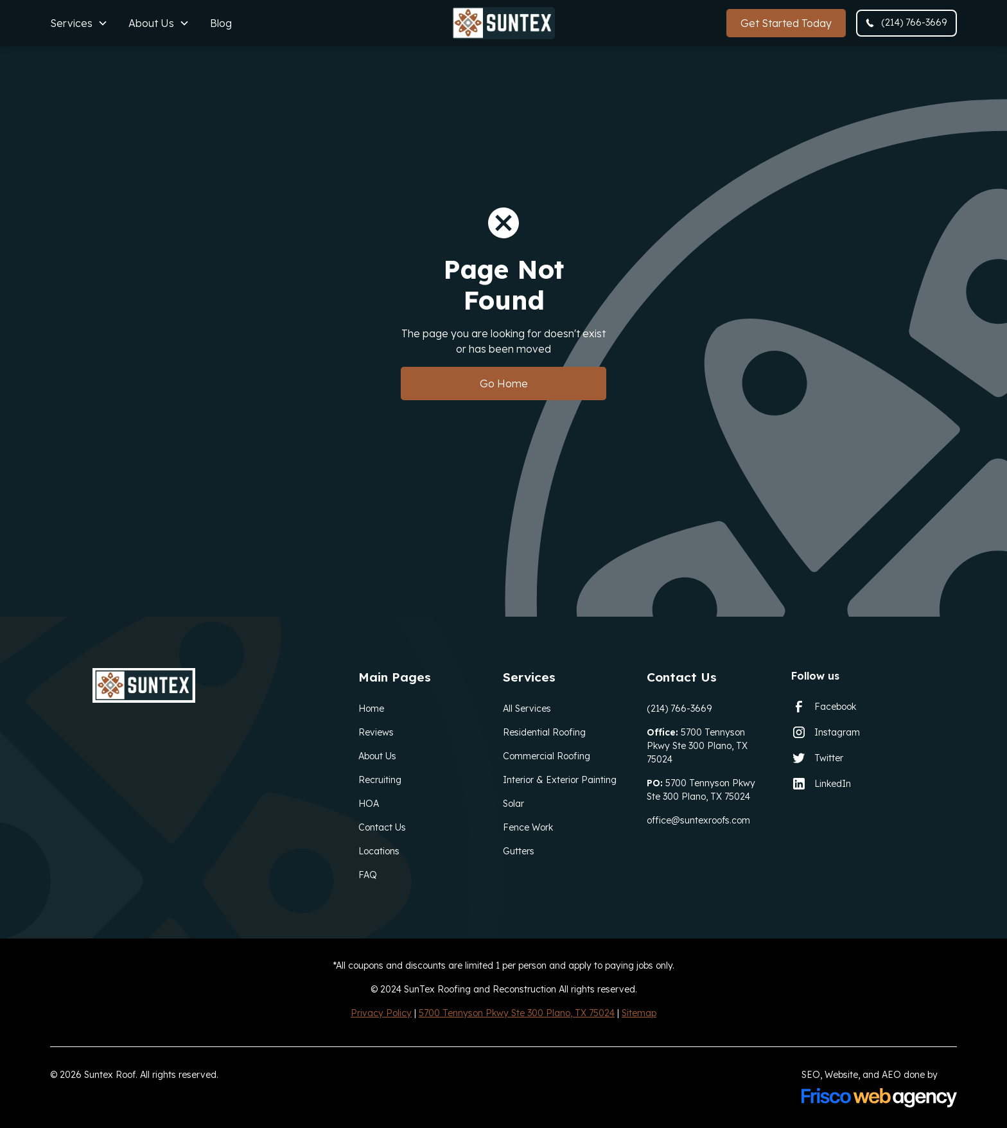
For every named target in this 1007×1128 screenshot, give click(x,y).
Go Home (504, 383)
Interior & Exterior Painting (560, 780)
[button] (79, 23)
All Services (527, 708)
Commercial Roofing (546, 756)
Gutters (518, 851)
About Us (377, 756)
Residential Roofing (544, 732)
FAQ (367, 875)
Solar (513, 803)
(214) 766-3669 (679, 708)
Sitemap (639, 1013)
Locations (378, 851)
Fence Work (528, 827)
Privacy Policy (381, 1013)
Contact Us (382, 827)
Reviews (376, 732)
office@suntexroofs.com (698, 820)
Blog (221, 23)
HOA (368, 803)
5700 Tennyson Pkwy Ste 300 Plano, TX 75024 (697, 746)
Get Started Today (786, 23)
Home (371, 708)
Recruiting (379, 780)
